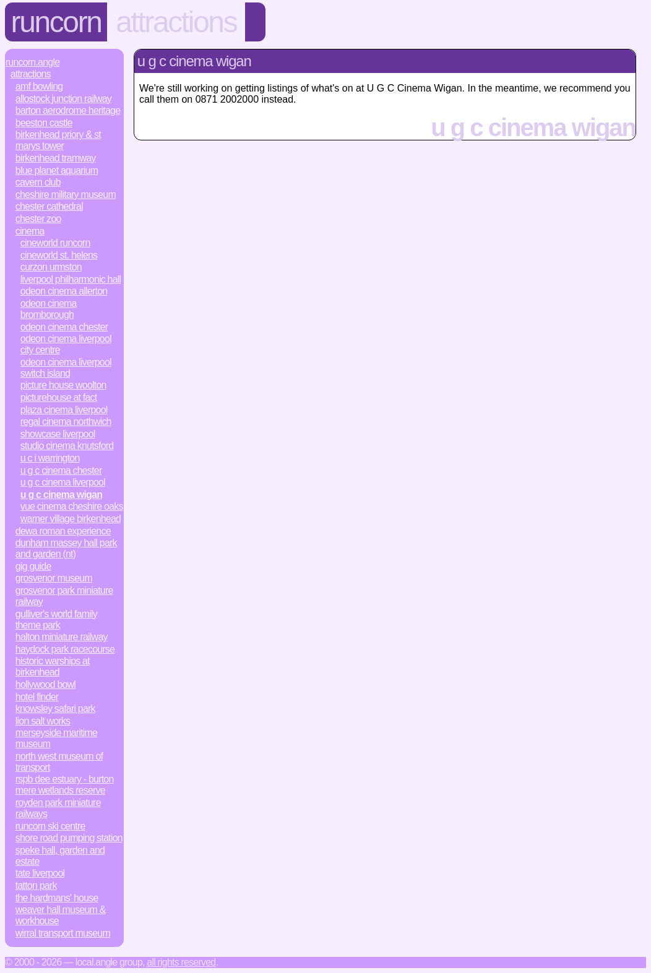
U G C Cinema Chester (61, 470)
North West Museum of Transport (59, 762)
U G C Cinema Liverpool (62, 482)
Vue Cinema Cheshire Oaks (71, 506)
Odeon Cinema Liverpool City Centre (65, 344)
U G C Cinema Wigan (61, 494)
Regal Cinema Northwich (65, 421)
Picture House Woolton (63, 385)
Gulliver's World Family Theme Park (56, 619)
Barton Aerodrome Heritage (67, 110)
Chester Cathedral (49, 206)
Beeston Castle (43, 123)
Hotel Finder (37, 697)
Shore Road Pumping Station (69, 838)
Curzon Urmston (51, 267)
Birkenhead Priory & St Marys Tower (58, 140)
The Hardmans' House (56, 898)
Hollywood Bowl (45, 684)
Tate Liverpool (40, 873)
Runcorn (56, 22)
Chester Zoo (38, 218)
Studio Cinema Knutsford (67, 445)
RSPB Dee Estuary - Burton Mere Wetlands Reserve (64, 784)
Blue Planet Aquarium (56, 170)
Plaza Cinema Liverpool (64, 410)
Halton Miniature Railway (61, 637)
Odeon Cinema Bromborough (48, 309)
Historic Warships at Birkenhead (52, 666)
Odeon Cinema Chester (64, 327)
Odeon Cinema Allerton (64, 291)
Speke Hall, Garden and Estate (60, 856)
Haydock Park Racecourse (64, 649)
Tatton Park (36, 885)
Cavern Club (38, 182)
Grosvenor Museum (53, 578)
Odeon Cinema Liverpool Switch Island (65, 368)
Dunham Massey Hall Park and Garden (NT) (66, 548)
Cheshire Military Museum (65, 194)
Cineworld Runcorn (55, 243)
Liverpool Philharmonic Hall (70, 279)
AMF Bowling (39, 86)
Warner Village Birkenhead (70, 518)
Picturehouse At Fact (58, 397)
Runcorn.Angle (32, 62)
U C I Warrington (50, 458)
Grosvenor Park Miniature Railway (64, 596)
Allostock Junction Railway (63, 98)
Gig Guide (33, 566)
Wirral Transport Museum (62, 933)
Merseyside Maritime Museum (56, 738)
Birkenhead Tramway (55, 158)
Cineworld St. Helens (59, 255)
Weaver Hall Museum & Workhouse (60, 915)
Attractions (176, 22)
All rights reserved (181, 962)
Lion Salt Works (42, 721)
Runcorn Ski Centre (50, 826)
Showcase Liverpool (57, 434)
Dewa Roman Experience (63, 531)
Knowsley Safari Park (55, 708)
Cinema (30, 231)
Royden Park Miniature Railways (58, 808)
